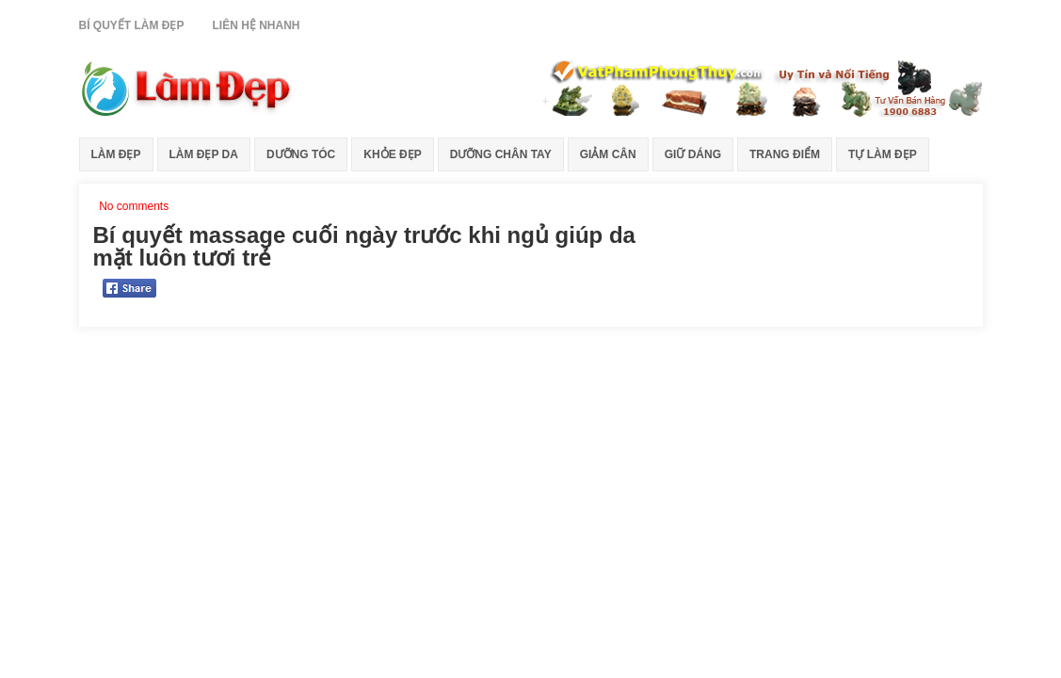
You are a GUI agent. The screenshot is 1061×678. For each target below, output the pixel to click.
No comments (134, 206)
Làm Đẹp (116, 154)
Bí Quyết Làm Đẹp (132, 25)
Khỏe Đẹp (392, 154)
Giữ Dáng (693, 154)
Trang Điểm (784, 154)
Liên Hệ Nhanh (256, 25)
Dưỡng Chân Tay (501, 154)
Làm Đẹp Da (203, 154)
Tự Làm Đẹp (882, 154)
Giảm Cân (608, 154)
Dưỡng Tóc (300, 154)
